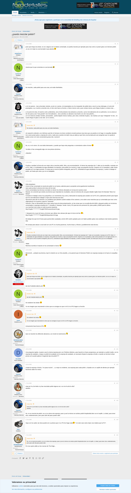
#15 (117, 349)
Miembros (41, 12)
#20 (117, 435)
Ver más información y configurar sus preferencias (27, 489)
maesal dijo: (30, 125)
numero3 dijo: (30, 314)
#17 (117, 383)
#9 (117, 229)
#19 (117, 419)
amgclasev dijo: (31, 273)
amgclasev (16, 37)
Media (32, 12)
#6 (117, 142)
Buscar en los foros (27, 15)
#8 (117, 181)
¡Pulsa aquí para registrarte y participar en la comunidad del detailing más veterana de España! (65, 20)
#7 (117, 162)
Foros (15, 12)
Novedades (23, 12)
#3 (117, 84)
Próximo (20, 40)
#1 (117, 43)
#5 (117, 121)
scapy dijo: (29, 404)
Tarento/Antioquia (19, 345)
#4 (117, 103)
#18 (117, 400)
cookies (20, 486)
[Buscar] (115, 12)
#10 (117, 250)
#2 (117, 64)
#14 (117, 330)
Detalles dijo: (30, 293)
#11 (117, 270)
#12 (117, 290)
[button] (28, 12)
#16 (117, 364)
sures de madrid (20, 117)
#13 (117, 310)
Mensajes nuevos (16, 15)
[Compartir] (115, 44)
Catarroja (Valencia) (19, 99)
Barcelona (21, 194)
